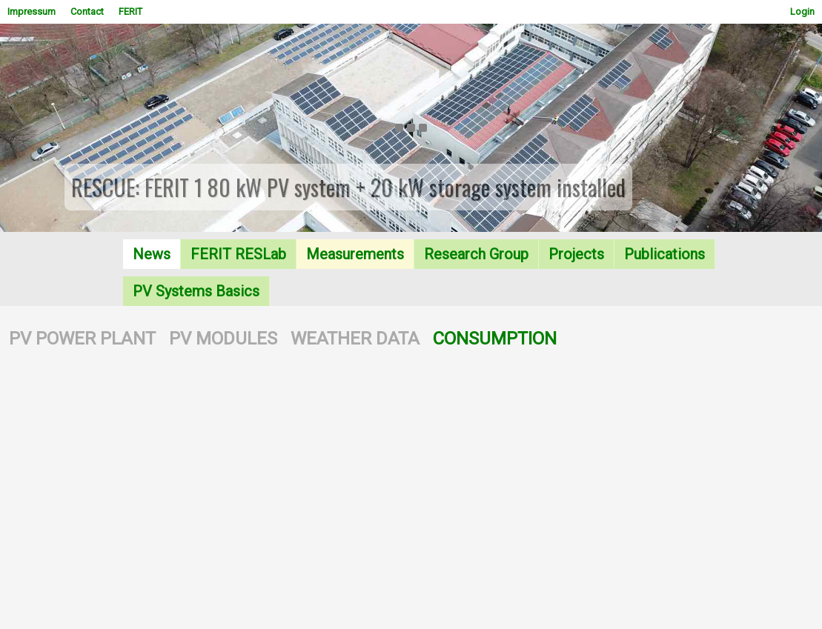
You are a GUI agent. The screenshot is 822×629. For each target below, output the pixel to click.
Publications (664, 254)
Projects (576, 254)
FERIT (130, 11)
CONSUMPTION (495, 338)
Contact (87, 11)
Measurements (355, 254)
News (151, 254)
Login (802, 11)
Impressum (31, 11)
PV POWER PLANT (82, 338)
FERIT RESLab (238, 254)
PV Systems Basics (196, 291)
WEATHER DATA (355, 338)
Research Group (476, 254)
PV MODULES (223, 338)
